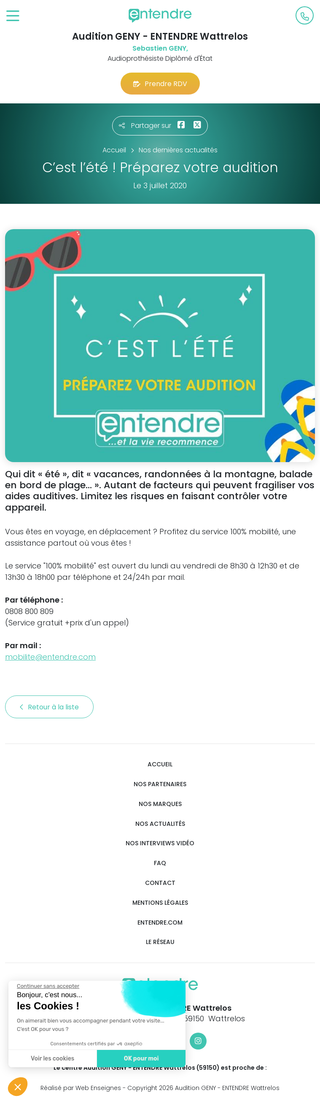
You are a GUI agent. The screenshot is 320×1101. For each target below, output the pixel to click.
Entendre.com (160, 922)
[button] (18, 1087)
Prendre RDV (160, 84)
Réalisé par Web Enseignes (80, 1088)
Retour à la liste (49, 707)
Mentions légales (160, 902)
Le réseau (160, 942)
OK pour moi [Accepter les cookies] (138, 1058)
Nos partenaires (160, 784)
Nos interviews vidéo (160, 843)
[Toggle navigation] (12, 16)
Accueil (160, 764)
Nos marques (160, 804)
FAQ (160, 863)
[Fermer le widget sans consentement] (46, 986)
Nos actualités (160, 824)
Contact (160, 883)
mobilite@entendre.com (50, 657)
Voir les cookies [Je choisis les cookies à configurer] (50, 1058)
